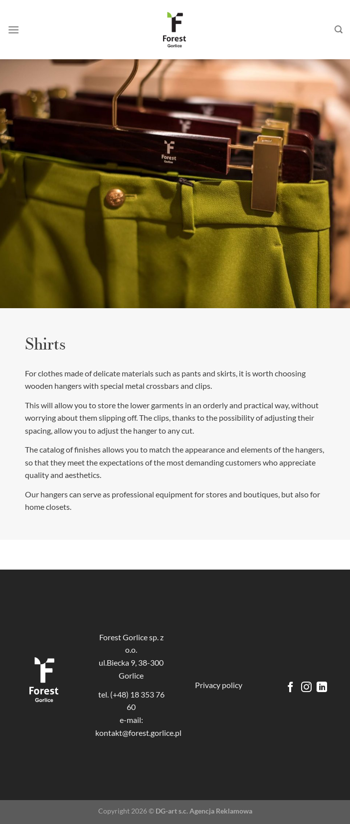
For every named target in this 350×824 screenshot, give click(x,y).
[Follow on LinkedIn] (322, 688)
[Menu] (13, 29)
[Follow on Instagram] (306, 688)
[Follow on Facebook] (290, 688)
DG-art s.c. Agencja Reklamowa (204, 811)
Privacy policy (218, 685)
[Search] (339, 29)
